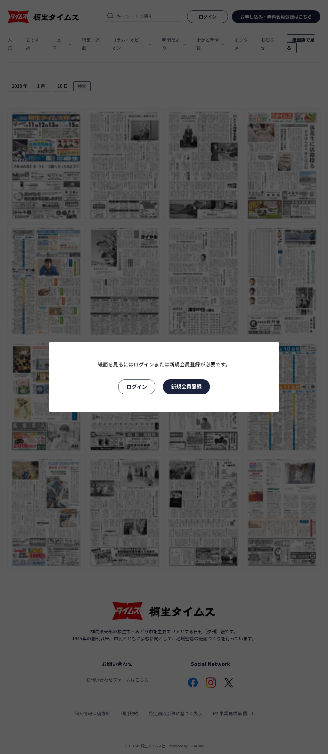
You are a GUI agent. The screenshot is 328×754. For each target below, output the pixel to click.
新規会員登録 (186, 386)
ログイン (137, 386)
